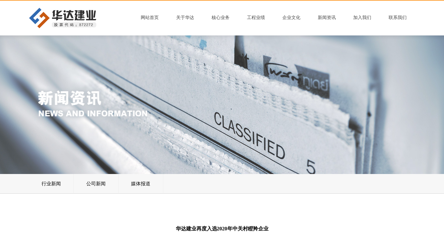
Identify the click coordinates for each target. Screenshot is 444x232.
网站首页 (150, 17)
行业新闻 (51, 183)
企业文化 (291, 17)
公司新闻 (96, 183)
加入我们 (362, 17)
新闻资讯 (327, 17)
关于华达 (185, 17)
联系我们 (398, 17)
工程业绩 (256, 17)
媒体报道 (140, 183)
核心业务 (221, 17)
